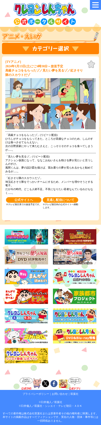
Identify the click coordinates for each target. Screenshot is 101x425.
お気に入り (91, 64)
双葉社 (74, 393)
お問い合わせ (60, 393)
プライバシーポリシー (36, 393)
